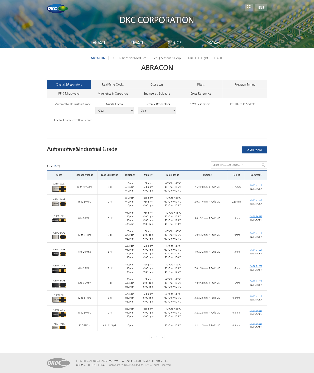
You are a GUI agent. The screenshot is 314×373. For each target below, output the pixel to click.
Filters (201, 84)
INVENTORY (256, 189)
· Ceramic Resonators (157, 103)
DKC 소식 (213, 42)
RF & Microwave (69, 93)
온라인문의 (175, 42)
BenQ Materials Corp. (167, 57)
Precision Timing (245, 84)
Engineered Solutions (157, 93)
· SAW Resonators (199, 103)
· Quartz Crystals (115, 103)
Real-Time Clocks (113, 84)
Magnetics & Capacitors (113, 93)
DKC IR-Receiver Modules (129, 57)
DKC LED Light (198, 57)
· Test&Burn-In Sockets (241, 103)
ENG (261, 7)
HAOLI (218, 57)
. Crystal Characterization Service (72, 119)
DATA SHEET (256, 185)
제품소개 (137, 42)
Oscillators (156, 84)
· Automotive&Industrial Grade (72, 103)
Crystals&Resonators (69, 84)
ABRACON (98, 57)
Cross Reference (200, 93)
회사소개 (99, 42)
